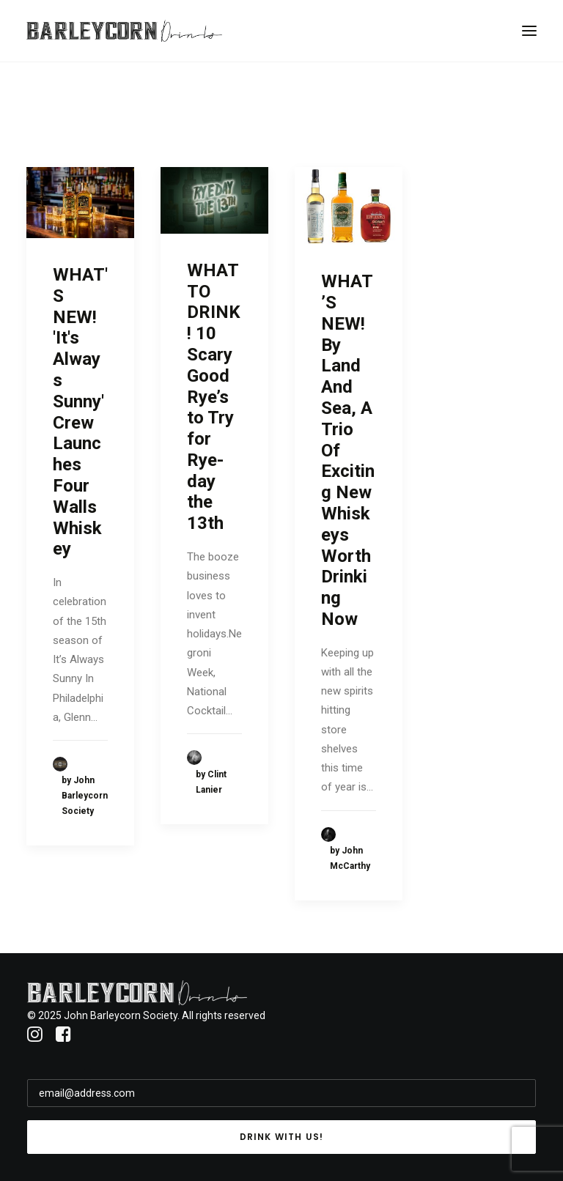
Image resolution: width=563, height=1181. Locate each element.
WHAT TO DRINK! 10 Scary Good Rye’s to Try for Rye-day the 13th (213, 397)
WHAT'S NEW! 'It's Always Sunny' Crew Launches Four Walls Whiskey (80, 411)
